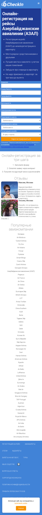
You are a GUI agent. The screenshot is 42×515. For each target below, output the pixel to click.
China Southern (21, 308)
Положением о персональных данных (15, 147)
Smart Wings (21, 258)
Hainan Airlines (21, 356)
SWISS (21, 322)
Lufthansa (21, 372)
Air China (21, 281)
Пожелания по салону (9, 124)
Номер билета (6, 89)
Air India (21, 423)
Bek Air (21, 389)
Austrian (21, 403)
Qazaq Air (21, 413)
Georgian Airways (21, 268)
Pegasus (21, 275)
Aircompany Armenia (21, 437)
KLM (21, 312)
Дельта (21, 379)
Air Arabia (21, 386)
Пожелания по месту (8, 117)
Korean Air (21, 335)
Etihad (21, 366)
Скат (21, 352)
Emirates (21, 332)
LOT (21, 298)
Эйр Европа (21, 342)
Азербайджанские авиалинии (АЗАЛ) (21, 271)
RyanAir (21, 362)
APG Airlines (21, 420)
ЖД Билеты (16, 451)
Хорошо (21, 508)
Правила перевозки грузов (13, 491)
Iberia (21, 315)
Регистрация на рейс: (9, 131)
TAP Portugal (21, 399)
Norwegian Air (21, 349)
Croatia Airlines (21, 410)
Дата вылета (6, 103)
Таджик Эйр (21, 318)
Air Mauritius (21, 433)
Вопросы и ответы (10, 471)
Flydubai (21, 254)
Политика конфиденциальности (16, 485)
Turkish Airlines (21, 241)
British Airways (21, 295)
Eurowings (21, 383)
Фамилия (4, 82)
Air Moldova (21, 237)
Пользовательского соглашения (22, 144)
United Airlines (21, 376)
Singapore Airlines (21, 393)
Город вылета (6, 96)
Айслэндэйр (21, 430)
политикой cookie (21, 503)
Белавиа (21, 234)
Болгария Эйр (21, 291)
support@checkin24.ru (11, 478)
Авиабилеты (30, 444)
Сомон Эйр (21, 261)
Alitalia (21, 288)
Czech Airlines (21, 264)
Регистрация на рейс (11, 444)
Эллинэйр (21, 305)
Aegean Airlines (21, 345)
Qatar (21, 329)
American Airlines (21, 359)
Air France (21, 278)
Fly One (21, 244)
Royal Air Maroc (21, 416)
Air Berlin (21, 427)
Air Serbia (21, 285)
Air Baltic (21, 369)
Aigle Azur (21, 406)
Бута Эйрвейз (21, 339)
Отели (4, 451)
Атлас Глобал (21, 302)
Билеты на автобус (10, 457)
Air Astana (21, 247)
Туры (25, 457)
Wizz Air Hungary (21, 396)
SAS (21, 325)
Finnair (21, 251)
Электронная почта (8, 110)
